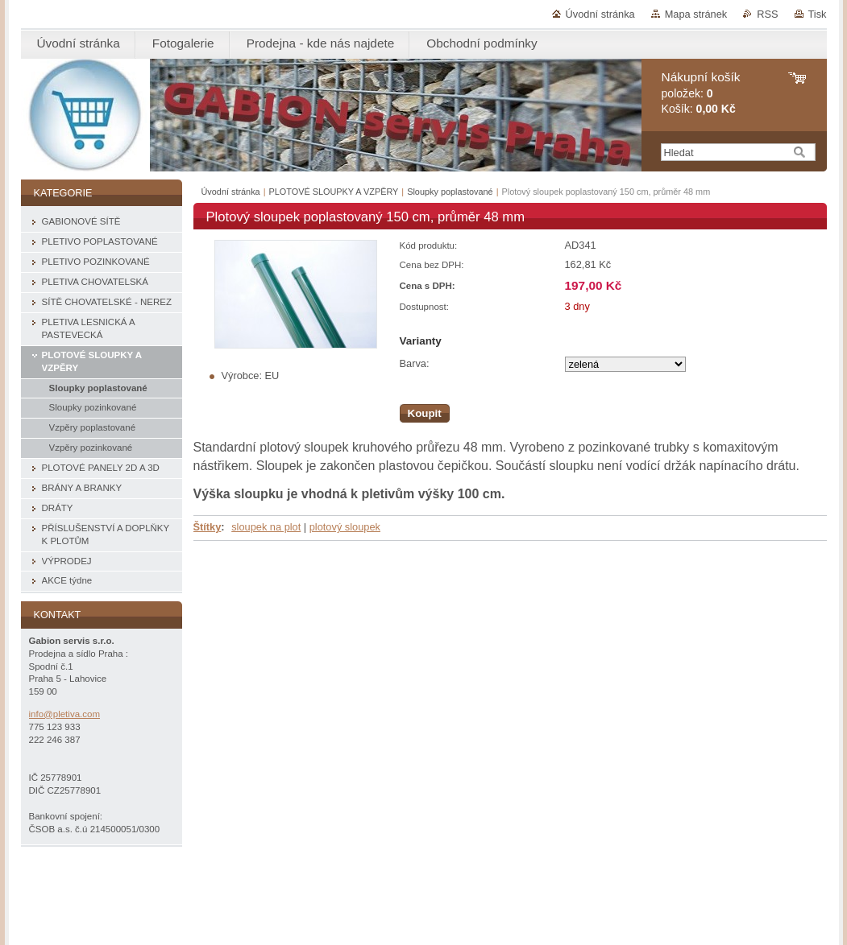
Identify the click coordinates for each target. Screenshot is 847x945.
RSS (767, 14)
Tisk (817, 14)
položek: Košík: (701, 93)
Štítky (207, 527)
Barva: (415, 363)
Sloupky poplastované (449, 191)
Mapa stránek (696, 14)
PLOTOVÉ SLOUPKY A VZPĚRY (334, 191)
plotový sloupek (344, 527)
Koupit (425, 413)
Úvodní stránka (600, 14)
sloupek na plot (266, 527)
